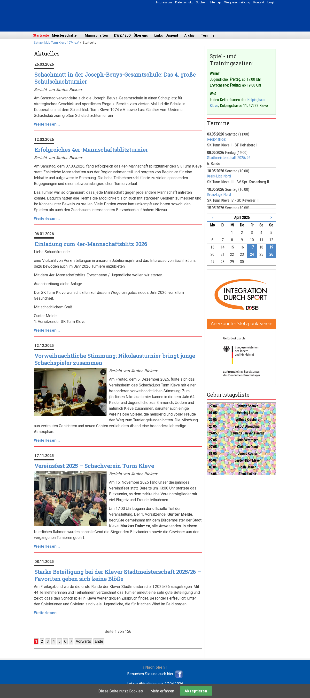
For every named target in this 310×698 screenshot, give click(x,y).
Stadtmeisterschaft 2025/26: (229, 157)
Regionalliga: (216, 139)
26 (271, 254)
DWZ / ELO (122, 35)
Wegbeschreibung (237, 2)
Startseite (41, 35)
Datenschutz (184, 2)
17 (252, 247)
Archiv (189, 35)
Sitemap (215, 2)
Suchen (201, 2)
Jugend (172, 35)
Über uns (141, 35)
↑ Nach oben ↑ (155, 667)
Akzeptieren (196, 691)
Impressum (164, 2)
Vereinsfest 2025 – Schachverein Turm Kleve (94, 465)
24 (252, 254)
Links (158, 35)
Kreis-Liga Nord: (219, 176)
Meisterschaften (65, 35)
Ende (99, 641)
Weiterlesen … (47, 124)
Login (271, 2)
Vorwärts (83, 641)
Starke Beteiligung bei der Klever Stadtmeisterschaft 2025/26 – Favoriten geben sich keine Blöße (117, 575)
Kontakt (258, 2)
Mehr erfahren (162, 691)
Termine (207, 35)
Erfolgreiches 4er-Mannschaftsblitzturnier (91, 149)
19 (271, 247)
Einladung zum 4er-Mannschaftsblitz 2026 (90, 244)
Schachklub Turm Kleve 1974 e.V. (56, 42)
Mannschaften (96, 35)
